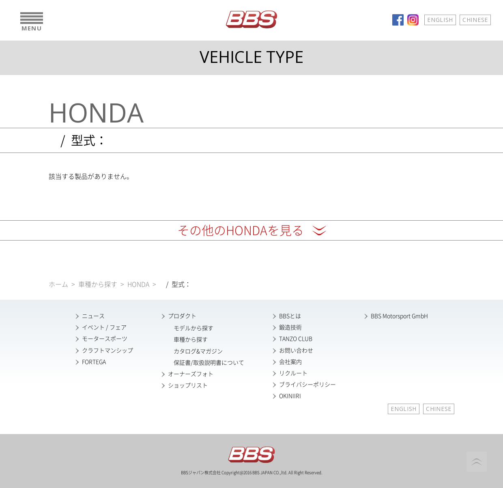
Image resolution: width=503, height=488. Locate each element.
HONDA (138, 284)
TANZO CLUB (295, 339)
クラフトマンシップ (107, 350)
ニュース (93, 316)
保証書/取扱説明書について (209, 362)
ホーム (58, 284)
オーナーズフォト (190, 374)
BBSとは (290, 316)
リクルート (293, 373)
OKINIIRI (290, 396)
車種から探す (97, 284)
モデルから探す (193, 328)
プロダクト (182, 316)
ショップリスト (188, 385)
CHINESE (475, 20)
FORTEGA (94, 362)
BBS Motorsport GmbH (399, 316)
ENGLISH (440, 20)
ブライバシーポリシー (307, 384)
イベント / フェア (104, 327)
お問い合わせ (296, 350)
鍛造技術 (290, 327)
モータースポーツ (104, 339)
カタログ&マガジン (198, 351)
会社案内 (290, 362)
